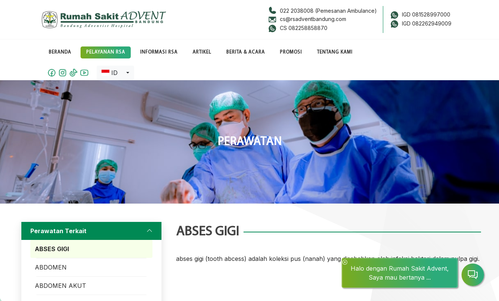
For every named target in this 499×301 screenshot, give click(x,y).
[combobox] (115, 73)
